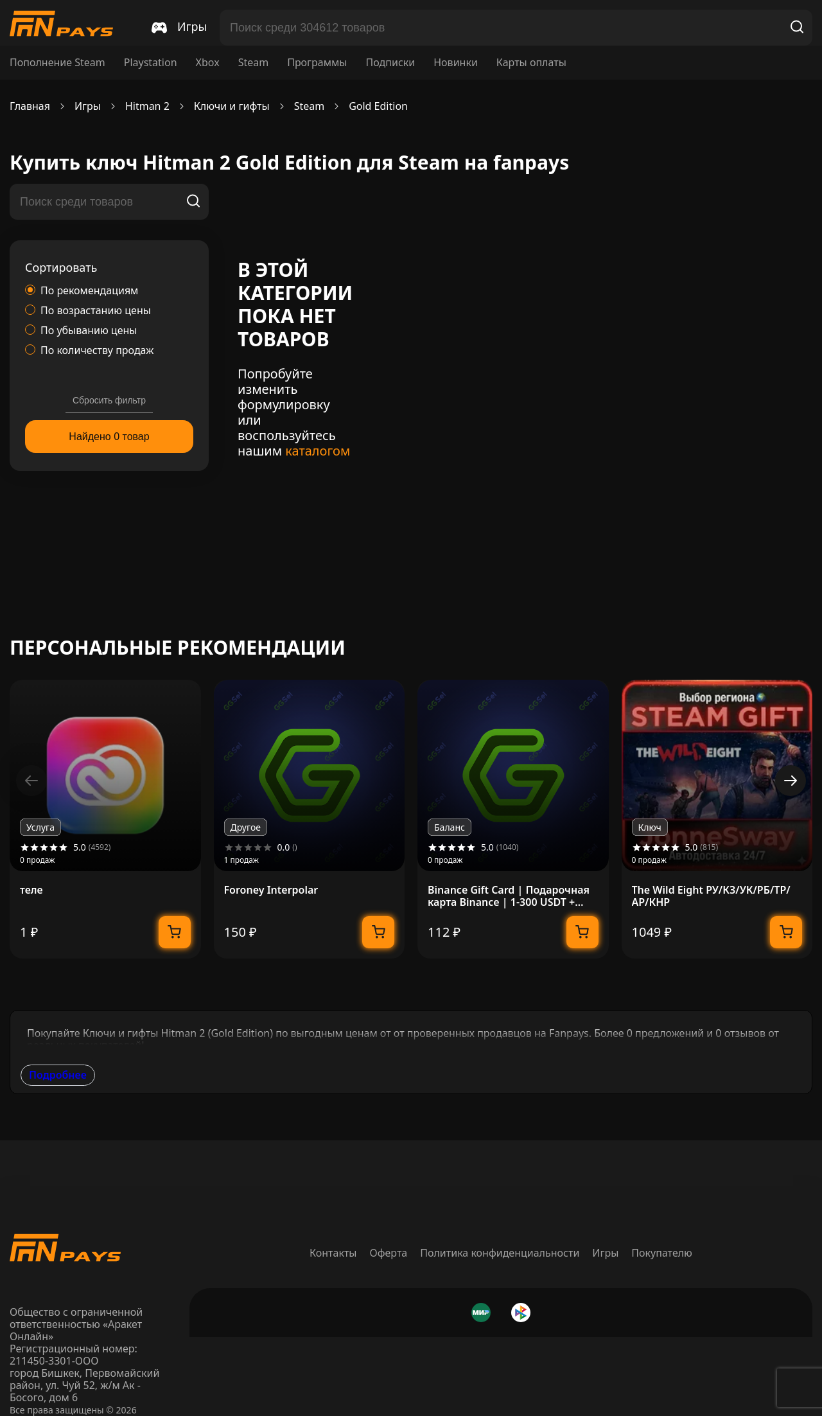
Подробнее (58, 1075)
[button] (790, 780)
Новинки (455, 62)
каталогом (317, 450)
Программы (317, 62)
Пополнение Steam (57, 62)
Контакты (333, 1253)
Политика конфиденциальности (499, 1253)
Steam (253, 62)
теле (31, 890)
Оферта (389, 1253)
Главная (30, 106)
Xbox (208, 62)
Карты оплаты (531, 62)
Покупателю (661, 1253)
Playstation (150, 62)
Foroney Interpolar (271, 890)
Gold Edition (378, 106)
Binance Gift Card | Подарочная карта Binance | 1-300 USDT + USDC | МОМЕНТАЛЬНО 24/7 (509, 896)
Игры (605, 1253)
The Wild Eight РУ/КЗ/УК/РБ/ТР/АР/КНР (711, 896)
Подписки (390, 62)
